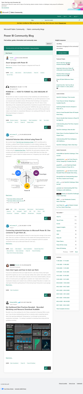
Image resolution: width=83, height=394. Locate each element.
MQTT (25, 211)
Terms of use (72, 383)
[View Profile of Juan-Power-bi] (60, 205)
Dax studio (46, 120)
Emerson (9, 211)
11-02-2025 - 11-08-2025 (63, 264)
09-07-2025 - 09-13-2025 (63, 294)
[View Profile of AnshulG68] (59, 153)
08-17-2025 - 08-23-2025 (63, 305)
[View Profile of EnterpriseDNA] (13, 302)
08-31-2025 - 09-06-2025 (63, 297)
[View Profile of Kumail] (11, 57)
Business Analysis (14, 120)
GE (13, 211)
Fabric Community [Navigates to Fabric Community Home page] (16, 12)
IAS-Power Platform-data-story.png (16, 200)
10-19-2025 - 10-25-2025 (63, 272)
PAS (44, 211)
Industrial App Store (20, 150)
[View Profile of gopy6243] (59, 165)
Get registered (5, 7)
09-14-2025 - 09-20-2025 (63, 290)
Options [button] (49, 43)
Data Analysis (24, 120)
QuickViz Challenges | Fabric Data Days (67, 144)
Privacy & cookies (63, 383)
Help (70, 16)
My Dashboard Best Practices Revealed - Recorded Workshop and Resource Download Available (25, 308)
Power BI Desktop (36, 250)
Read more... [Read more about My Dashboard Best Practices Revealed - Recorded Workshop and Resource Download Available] (9, 358)
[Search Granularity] (36, 20)
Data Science (18, 72)
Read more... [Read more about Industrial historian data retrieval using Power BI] (9, 195)
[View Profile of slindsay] (64, 193)
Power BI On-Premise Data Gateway (15, 252)
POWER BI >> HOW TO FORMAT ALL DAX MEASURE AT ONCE (27, 92)
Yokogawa (38, 213)
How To (16, 122)
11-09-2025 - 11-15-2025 (63, 260)
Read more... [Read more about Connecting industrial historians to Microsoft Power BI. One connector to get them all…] (9, 243)
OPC (30, 211)
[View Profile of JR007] (58, 199)
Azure (11, 72)
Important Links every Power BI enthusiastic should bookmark (65, 69)
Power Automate (19, 250)
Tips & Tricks (10, 74)
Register (59, 16)
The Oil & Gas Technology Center (24, 142)
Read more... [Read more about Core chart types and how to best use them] (9, 285)
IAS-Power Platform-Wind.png (14, 198)
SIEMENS (23, 213)
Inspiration (32, 12)
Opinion (59, 230)
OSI (34, 211)
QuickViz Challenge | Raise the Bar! (66, 129)
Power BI (36, 72)
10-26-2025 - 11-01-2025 (63, 268)
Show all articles (34, 48)
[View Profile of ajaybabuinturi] (60, 159)
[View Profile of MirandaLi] (17, 265)
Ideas (39, 12)
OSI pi (39, 211)
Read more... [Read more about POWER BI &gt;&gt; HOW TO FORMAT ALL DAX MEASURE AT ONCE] (9, 115)
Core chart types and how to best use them (22, 270)
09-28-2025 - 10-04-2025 (63, 283)
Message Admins (63, 52)
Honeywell (19, 211)
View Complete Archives (63, 309)
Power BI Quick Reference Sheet (65, 79)
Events (58, 223)
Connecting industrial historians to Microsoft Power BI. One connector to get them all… (28, 231)
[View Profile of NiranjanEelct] (60, 176)
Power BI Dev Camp (62, 245)
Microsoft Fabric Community (14, 29)
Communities (46, 12)
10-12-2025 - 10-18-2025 (63, 275)
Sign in (65, 16)
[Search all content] (62, 20)
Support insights (61, 227)
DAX (41, 120)
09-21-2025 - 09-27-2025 (63, 286)
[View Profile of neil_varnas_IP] (13, 134)
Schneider (16, 213)
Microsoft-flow (10, 250)
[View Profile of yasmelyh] (59, 188)
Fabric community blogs (35, 29)
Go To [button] (75, 16)
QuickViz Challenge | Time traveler (66, 97)
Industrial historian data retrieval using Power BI (24, 139)
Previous (65, 252)
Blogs (53, 12)
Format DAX (9, 122)
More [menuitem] (58, 12)
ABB (11, 209)
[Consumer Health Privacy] (20, 388)
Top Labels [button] (59, 212)
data (15, 209)
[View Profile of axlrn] (58, 182)
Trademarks (79, 383)
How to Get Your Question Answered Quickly (63, 63)
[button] (46, 79)
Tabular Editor (30, 122)
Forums (26, 12)
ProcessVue (9, 213)
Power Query (60, 241)
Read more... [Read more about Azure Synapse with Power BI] (9, 67)
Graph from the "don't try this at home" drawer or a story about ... (65, 85)
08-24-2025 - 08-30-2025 (63, 301)
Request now (62, 23)
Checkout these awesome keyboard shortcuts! (63, 74)
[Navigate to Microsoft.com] (4, 12)
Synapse (42, 72)
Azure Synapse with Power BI (17, 62)
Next (76, 252)
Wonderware (31, 213)
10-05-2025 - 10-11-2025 (63, 279)
